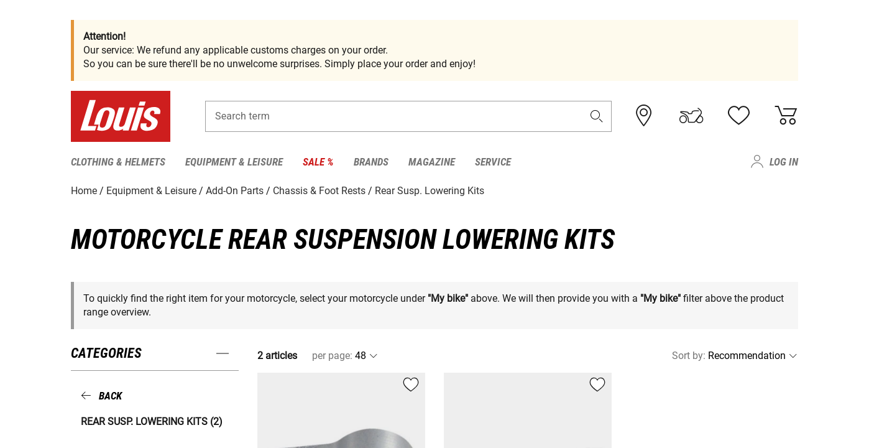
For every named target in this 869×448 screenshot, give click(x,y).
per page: (332, 356)
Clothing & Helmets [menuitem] (118, 162)
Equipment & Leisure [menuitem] (234, 162)
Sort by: (689, 356)
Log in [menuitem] (784, 162)
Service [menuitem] (493, 162)
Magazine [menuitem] (431, 162)
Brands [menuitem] (371, 162)
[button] (596, 116)
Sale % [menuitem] (318, 162)
